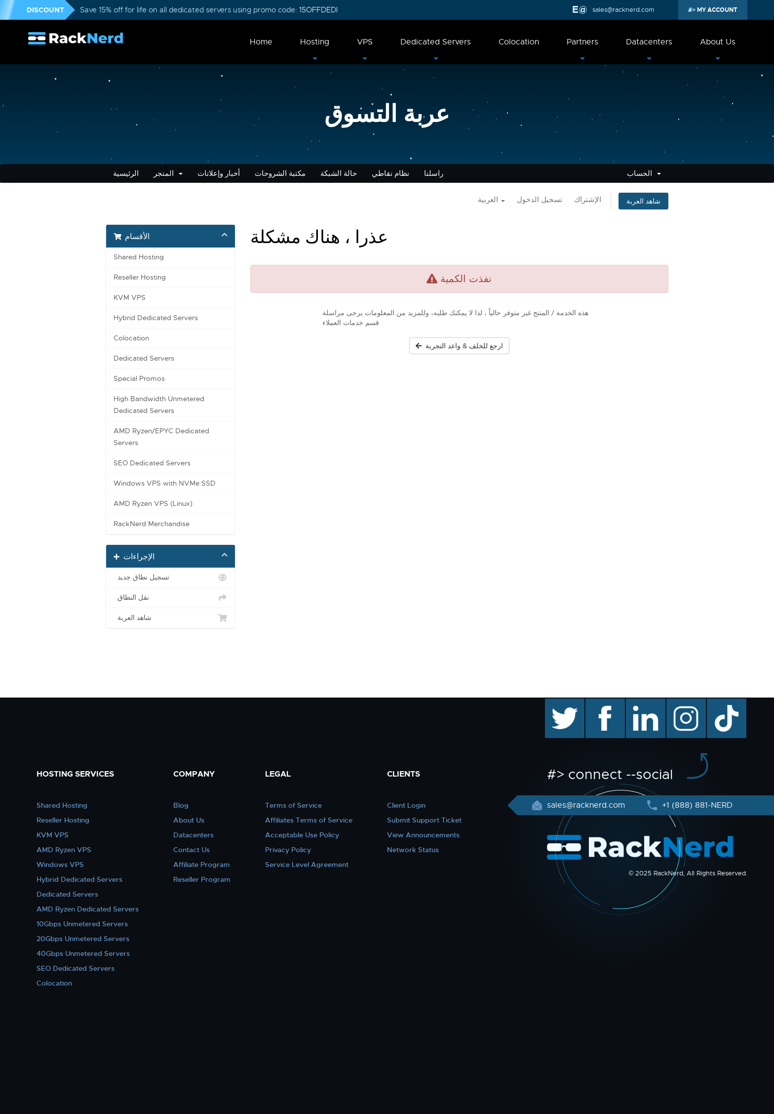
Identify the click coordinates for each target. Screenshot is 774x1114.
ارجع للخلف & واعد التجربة (459, 345)
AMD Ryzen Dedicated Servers (88, 909)
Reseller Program (202, 879)
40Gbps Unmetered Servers (83, 953)
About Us (717, 42)
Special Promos (139, 378)
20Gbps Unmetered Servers (83, 938)
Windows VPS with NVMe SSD (165, 483)
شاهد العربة (643, 201)
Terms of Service (293, 805)
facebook (603, 703)
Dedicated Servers (435, 42)
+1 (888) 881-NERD (696, 805)
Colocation (519, 42)
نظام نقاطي (390, 173)
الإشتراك (587, 199)
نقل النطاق (171, 598)
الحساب (644, 173)
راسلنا (433, 173)
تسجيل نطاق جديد (171, 577)
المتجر (168, 173)
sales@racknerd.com (622, 9)
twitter (557, 703)
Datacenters (649, 42)
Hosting (314, 42)
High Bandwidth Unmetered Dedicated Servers (159, 405)
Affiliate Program (201, 864)
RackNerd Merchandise (152, 524)
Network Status (413, 849)
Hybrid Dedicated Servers (156, 318)
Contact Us (191, 849)
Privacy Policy (288, 849)
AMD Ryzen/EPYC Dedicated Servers (161, 437)
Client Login (406, 805)
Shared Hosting (139, 257)
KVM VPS (130, 297)
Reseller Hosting (140, 277)
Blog (181, 805)
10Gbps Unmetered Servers (82, 923)
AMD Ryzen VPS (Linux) (153, 503)
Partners (582, 42)
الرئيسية (126, 173)
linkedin (640, 703)
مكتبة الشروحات (280, 173)
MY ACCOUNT (716, 10)
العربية (491, 199)
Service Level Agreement (306, 864)
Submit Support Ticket (424, 820)
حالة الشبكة (338, 173)
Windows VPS (60, 864)
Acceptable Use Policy (302, 834)
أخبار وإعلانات (218, 173)
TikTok (720, 703)
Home (261, 42)
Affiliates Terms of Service (308, 820)
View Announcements (423, 834)
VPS (365, 42)
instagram (684, 703)
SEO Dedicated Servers (152, 463)
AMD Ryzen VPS (64, 849)
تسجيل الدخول (539, 199)
